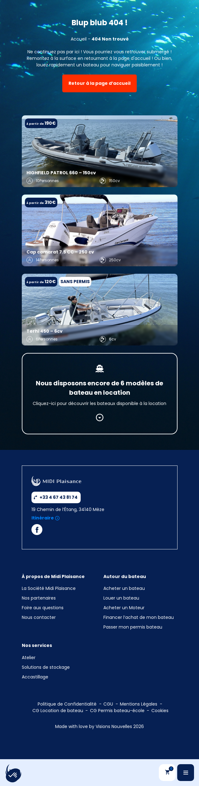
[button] (13, 775)
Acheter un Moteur (124, 608)
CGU (108, 704)
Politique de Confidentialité (67, 704)
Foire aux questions (43, 608)
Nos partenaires (39, 598)
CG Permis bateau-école (117, 710)
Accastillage (35, 677)
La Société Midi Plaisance (49, 588)
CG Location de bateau (57, 710)
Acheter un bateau (124, 588)
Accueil (79, 39)
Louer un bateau (121, 598)
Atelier (29, 657)
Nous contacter (39, 617)
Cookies (159, 710)
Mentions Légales (138, 704)
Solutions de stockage (46, 667)
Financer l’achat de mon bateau (138, 617)
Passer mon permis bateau (132, 627)
